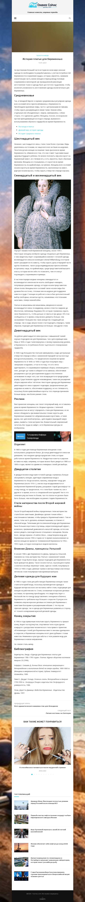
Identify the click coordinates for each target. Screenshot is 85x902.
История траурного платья (29, 133)
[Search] (70, 18)
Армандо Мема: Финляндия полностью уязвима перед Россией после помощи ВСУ (49, 802)
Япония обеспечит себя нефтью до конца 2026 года (49, 845)
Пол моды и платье (26, 126)
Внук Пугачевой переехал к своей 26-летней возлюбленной (48, 831)
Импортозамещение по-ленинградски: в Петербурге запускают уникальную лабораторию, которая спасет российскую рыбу (50, 860)
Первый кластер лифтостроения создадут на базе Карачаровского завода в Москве (51, 817)
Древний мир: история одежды (30, 130)
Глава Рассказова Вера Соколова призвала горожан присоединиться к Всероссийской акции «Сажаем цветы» (50, 874)
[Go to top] (42, 899)
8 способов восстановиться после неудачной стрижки (43, 768)
